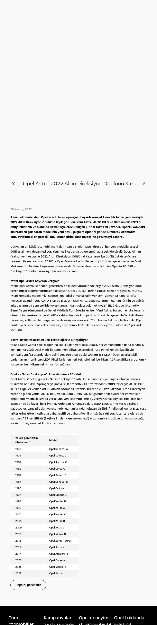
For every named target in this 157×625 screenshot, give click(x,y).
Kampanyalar (58, 466)
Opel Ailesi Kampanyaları (59, 472)
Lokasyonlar (121, 486)
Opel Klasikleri (87, 481)
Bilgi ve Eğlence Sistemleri (95, 472)
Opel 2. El (14, 501)
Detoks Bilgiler (123, 499)
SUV (11, 483)
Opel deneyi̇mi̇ (94, 466)
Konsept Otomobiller (92, 477)
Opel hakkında (129, 466)
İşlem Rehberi (122, 495)
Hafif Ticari (15, 488)
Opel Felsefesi (122, 472)
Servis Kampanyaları (56, 481)
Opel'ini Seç (16, 496)
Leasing (48, 486)
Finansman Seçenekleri (58, 477)
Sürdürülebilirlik (123, 490)
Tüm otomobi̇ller (21, 469)
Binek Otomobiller (20, 479)
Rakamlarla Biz (123, 477)
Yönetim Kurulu (123, 481)
